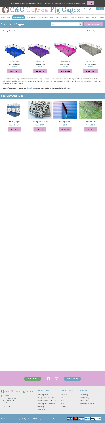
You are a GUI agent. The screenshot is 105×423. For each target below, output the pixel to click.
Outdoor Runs (43, 17)
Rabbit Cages (54, 17)
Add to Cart (40, 129)
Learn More (14, 129)
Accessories (65, 17)
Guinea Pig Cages (18, 17)
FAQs (87, 17)
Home (3, 17)
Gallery (73, 17)
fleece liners (31, 88)
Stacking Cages (31, 17)
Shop (8, 17)
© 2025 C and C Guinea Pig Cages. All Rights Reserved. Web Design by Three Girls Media (28, 419)
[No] (103, 3)
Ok (91, 3)
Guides (94, 17)
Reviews (81, 17)
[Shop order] (93, 31)
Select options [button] (14, 71)
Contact (101, 17)
